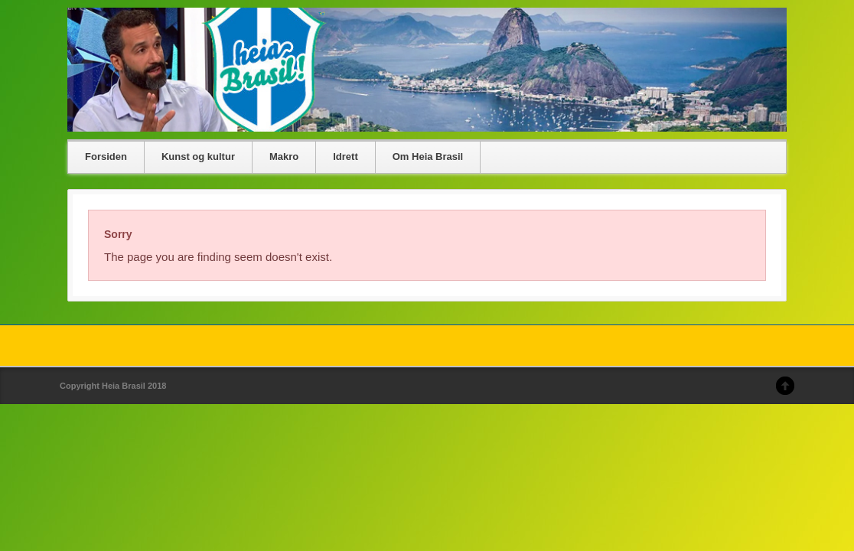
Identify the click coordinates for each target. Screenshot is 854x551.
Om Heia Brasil (428, 156)
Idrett (345, 156)
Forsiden (106, 156)
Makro (283, 156)
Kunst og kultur (198, 156)
